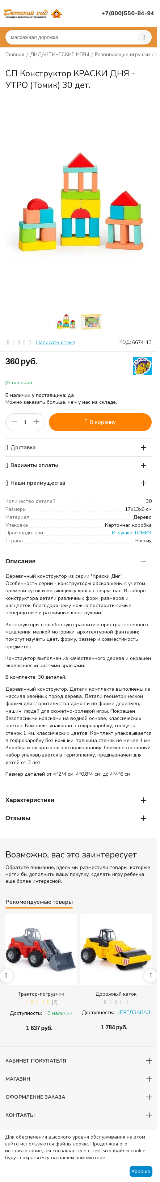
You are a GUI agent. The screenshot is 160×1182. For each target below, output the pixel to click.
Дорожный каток (116, 994)
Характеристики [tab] (75, 800)
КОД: (125, 342)
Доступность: (26, 1013)
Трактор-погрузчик (41, 994)
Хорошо (140, 1171)
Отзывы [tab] (75, 818)
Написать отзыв (55, 342)
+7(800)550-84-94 (127, 13)
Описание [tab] (75, 561)
